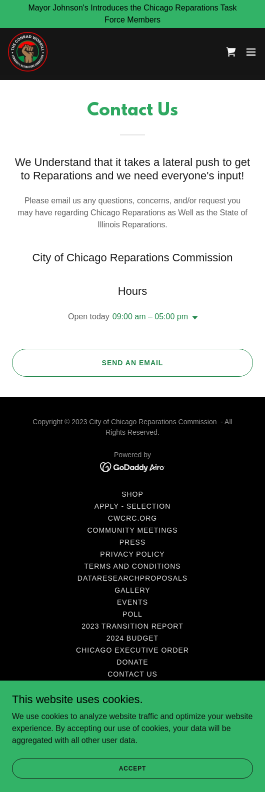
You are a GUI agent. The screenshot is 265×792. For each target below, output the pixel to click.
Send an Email (133, 363)
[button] (251, 52)
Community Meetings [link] (133, 530)
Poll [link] (132, 614)
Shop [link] (133, 494)
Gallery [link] (132, 590)
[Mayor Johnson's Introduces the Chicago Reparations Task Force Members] (132, 14)
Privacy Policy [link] (132, 554)
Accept (132, 768)
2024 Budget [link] (132, 638)
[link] (28, 52)
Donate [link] (132, 662)
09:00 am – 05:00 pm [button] (150, 316)
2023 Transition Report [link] (132, 626)
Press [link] (133, 542)
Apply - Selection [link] (132, 506)
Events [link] (132, 602)
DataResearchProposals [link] (133, 578)
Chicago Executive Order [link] (132, 650)
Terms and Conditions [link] (132, 566)
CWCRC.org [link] (132, 518)
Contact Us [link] (133, 674)
